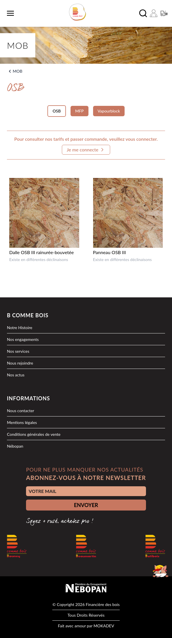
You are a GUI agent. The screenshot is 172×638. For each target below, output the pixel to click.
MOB (17, 71)
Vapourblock (109, 110)
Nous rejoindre (20, 363)
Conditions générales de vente (33, 434)
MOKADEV (103, 625)
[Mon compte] (153, 13)
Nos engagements (23, 339)
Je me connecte (86, 150)
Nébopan (15, 446)
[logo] (77, 12)
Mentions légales (22, 422)
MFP (79, 110)
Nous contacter (20, 410)
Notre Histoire (19, 327)
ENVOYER (86, 505)
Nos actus (16, 374)
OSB (57, 110)
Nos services (18, 351)
